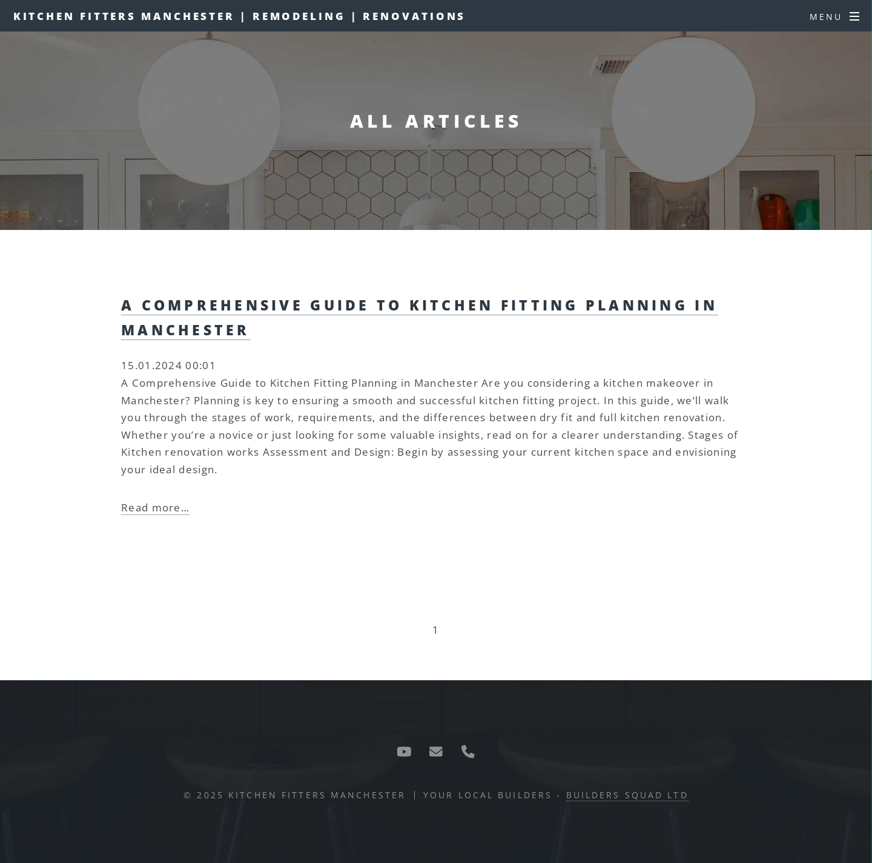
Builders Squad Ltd (627, 795)
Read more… (155, 507)
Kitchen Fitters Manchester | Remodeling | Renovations (239, 15)
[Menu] (834, 17)
